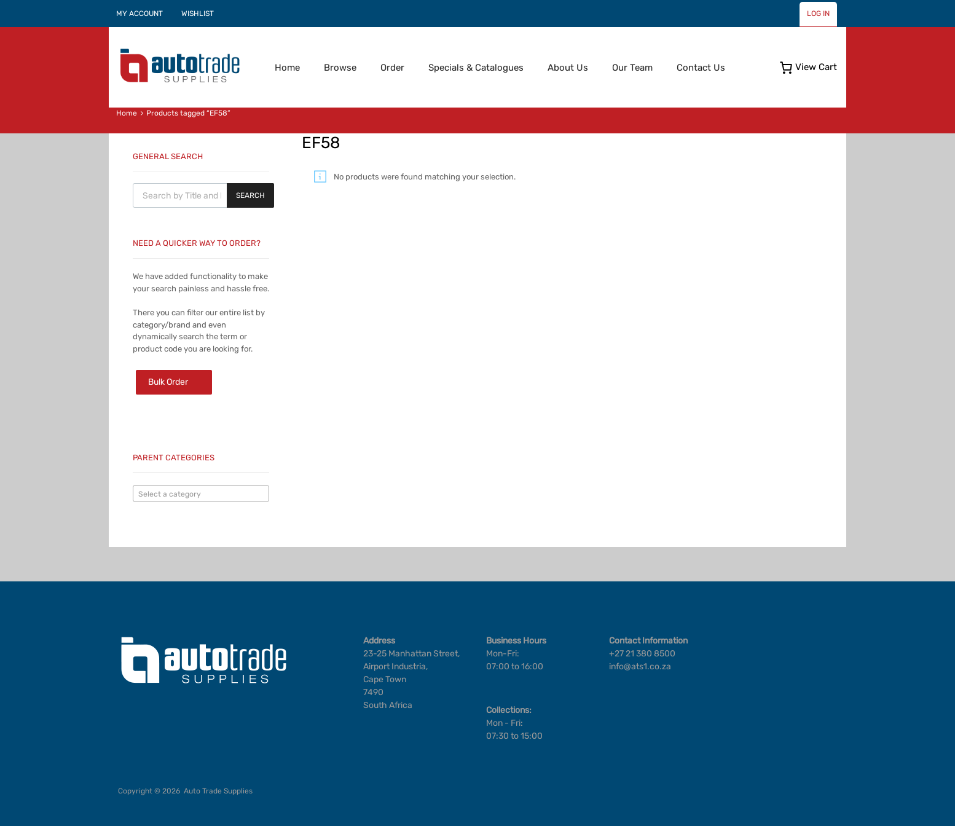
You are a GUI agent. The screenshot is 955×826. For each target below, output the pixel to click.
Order (392, 67)
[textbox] (201, 494)
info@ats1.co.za (640, 666)
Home (287, 67)
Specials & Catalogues (476, 67)
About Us (568, 67)
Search (250, 195)
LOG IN (818, 13)
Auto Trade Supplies (218, 791)
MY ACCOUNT (139, 13)
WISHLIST (197, 13)
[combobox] (201, 493)
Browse (340, 67)
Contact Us (701, 67)
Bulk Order (168, 382)
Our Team (632, 67)
